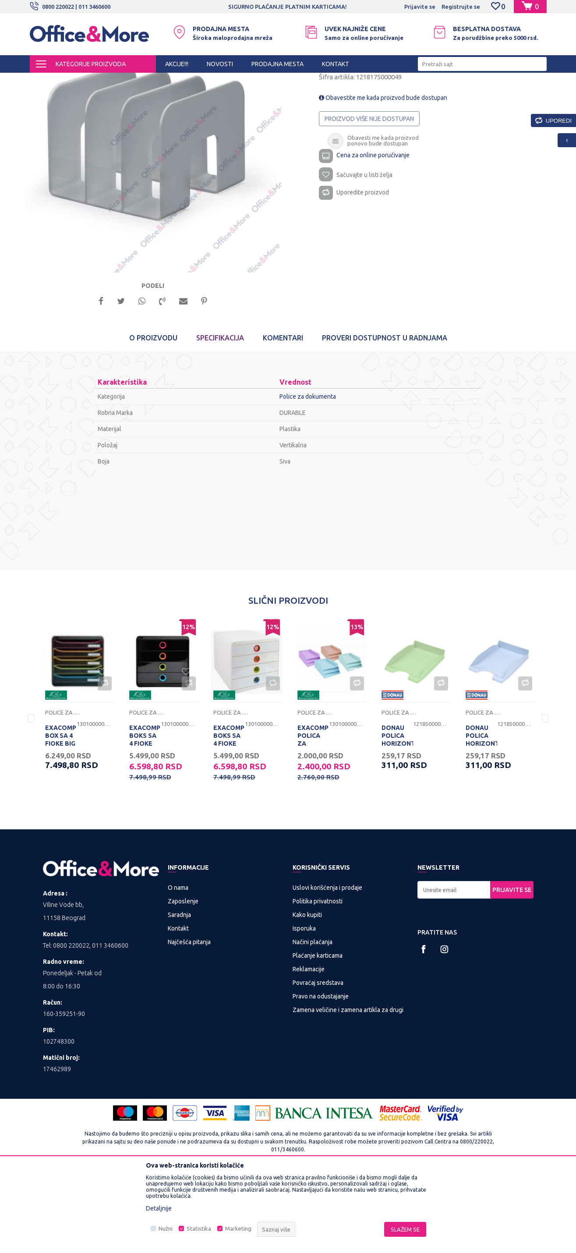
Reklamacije (309, 1046)
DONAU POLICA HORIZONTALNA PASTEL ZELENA (397, 821)
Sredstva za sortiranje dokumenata (224, 81)
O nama (178, 965)
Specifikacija (220, 415)
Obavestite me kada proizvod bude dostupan (383, 171)
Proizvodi (82, 81)
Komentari (283, 415)
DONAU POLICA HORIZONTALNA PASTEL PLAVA (481, 821)
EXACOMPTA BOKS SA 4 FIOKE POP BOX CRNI (145, 821)
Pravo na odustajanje (321, 1073)
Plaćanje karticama (318, 1033)
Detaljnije (159, 1208)
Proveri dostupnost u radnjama (384, 415)
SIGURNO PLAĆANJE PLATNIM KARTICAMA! (314, 7)
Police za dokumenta (302, 81)
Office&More (46, 81)
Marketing (238, 1228)
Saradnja (179, 992)
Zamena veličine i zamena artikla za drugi (348, 1087)
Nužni (166, 1228)
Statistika (199, 1228)
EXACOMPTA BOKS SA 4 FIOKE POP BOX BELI (229, 821)
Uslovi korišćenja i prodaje (327, 965)
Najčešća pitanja (189, 1019)
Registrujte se (461, 7)
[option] (159, 222)
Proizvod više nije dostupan (369, 192)
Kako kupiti (307, 992)
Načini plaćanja (312, 1019)
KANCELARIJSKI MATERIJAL (136, 81)
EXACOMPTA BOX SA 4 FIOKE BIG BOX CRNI (61, 817)
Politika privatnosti (318, 978)
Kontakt (178, 1005)
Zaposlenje (183, 978)
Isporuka (304, 1005)
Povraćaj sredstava (318, 1060)
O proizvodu (153, 415)
